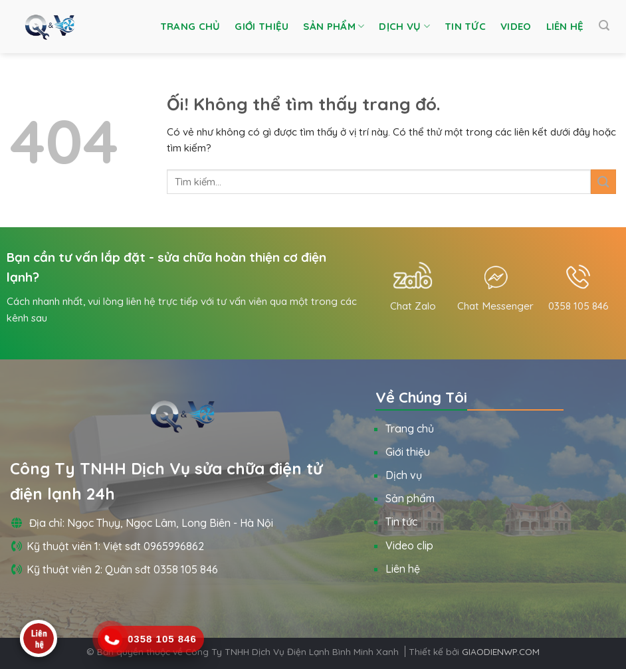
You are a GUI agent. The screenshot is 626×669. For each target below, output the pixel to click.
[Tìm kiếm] (604, 25)
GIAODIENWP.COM (501, 651)
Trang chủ (190, 26)
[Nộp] (603, 181)
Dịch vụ (404, 26)
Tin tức (465, 26)
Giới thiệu (261, 26)
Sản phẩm (333, 26)
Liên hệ (565, 26)
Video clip (409, 545)
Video (516, 26)
